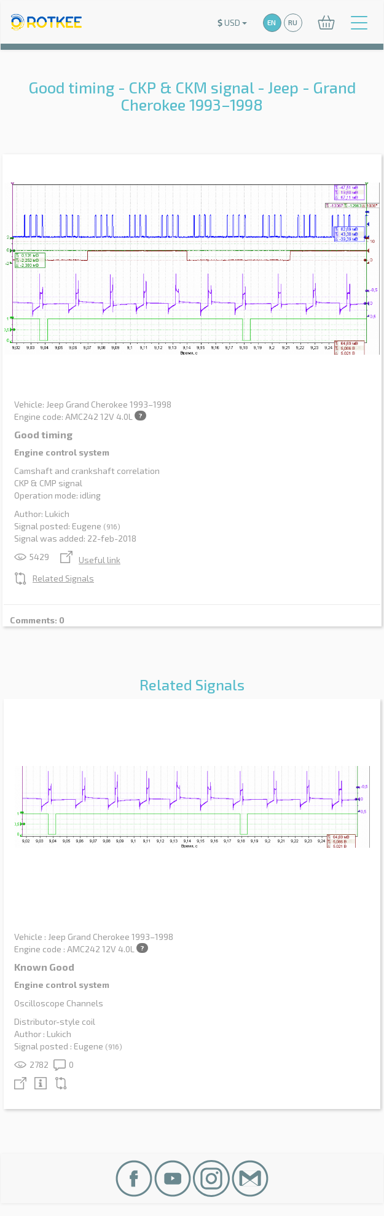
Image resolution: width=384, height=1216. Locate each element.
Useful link (90, 560)
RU (292, 22)
